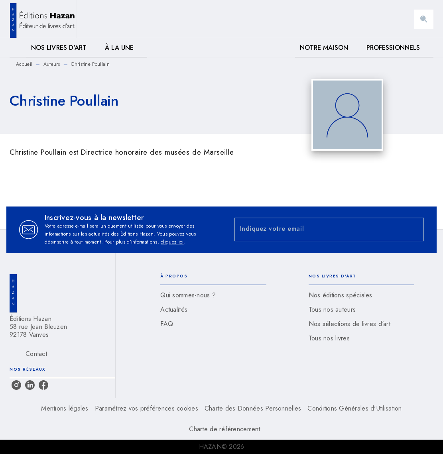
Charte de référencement (224, 429)
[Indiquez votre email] (319, 229)
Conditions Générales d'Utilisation (354, 408)
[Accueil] (43, 19)
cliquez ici (172, 242)
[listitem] (16, 385)
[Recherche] (423, 19)
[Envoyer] (414, 229)
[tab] (18, 47)
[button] (213, 295)
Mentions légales (64, 408)
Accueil (24, 64)
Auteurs (51, 64)
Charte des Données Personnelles (253, 408)
